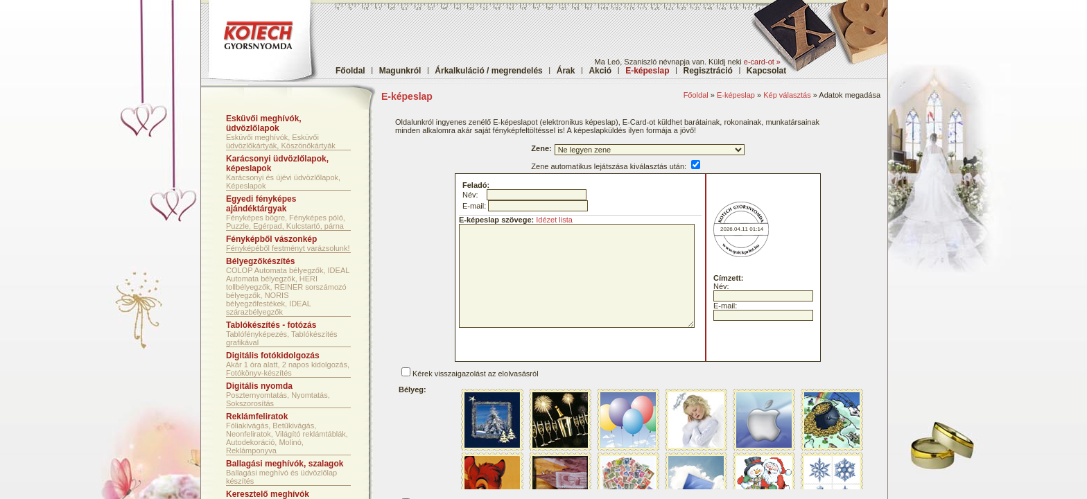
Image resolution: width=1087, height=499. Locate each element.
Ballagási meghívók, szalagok (284, 464)
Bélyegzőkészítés (260, 261)
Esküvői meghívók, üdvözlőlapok (264, 123)
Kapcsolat (766, 71)
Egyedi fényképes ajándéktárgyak (261, 203)
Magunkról (400, 71)
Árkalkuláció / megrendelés (488, 71)
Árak (566, 71)
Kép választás (786, 95)
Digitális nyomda (259, 386)
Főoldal (350, 71)
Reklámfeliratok (257, 416)
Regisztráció (708, 71)
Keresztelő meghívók (267, 494)
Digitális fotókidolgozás (273, 355)
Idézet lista (554, 220)
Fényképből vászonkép (271, 239)
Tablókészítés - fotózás (271, 325)
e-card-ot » (762, 62)
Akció (600, 71)
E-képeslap (736, 95)
